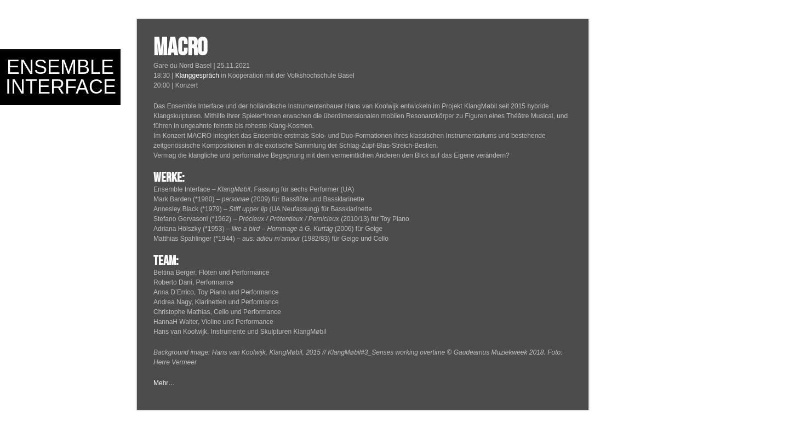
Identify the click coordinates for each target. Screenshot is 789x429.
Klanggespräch (197, 75)
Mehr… (164, 383)
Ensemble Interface (60, 77)
